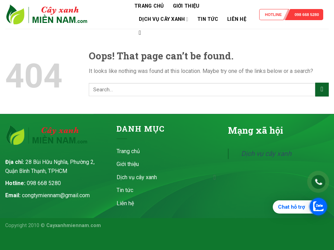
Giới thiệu (186, 6)
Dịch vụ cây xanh (163, 19)
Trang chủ (149, 6)
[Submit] (322, 89)
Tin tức (207, 19)
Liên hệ (236, 19)
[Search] (142, 33)
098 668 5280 (307, 14)
